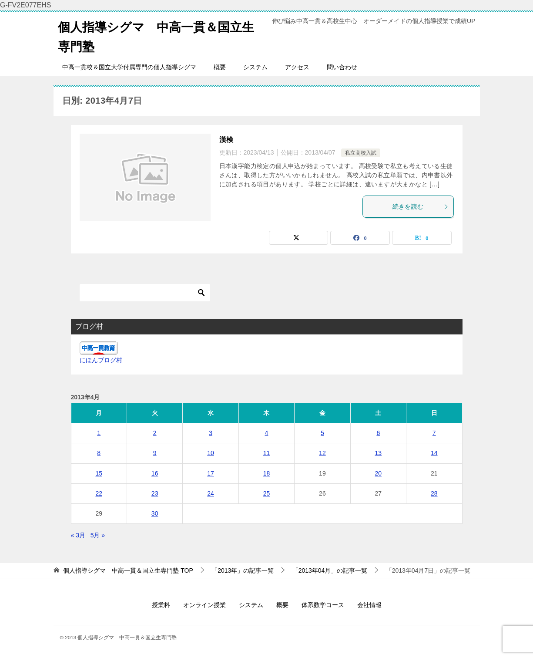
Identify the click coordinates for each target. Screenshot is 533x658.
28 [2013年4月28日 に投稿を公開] (434, 493)
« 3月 (78, 535)
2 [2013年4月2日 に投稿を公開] (155, 432)
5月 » (98, 535)
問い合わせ (342, 67)
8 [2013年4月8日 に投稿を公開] (99, 452)
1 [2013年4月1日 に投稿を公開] (99, 432)
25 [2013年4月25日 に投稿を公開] (266, 493)
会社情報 (369, 604)
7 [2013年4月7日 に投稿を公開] (434, 432)
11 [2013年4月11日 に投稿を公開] (266, 452)
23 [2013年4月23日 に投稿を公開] (154, 493)
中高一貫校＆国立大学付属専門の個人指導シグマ (129, 67)
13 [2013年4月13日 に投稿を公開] (378, 452)
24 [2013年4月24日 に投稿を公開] (210, 493)
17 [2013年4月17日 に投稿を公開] (210, 473)
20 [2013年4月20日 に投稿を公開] (378, 473)
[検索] (145, 292)
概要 (220, 67)
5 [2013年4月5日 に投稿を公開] (322, 432)
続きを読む (420, 206)
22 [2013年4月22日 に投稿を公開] (98, 493)
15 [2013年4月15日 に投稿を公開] (98, 473)
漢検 (226, 139)
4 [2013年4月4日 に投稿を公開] (266, 432)
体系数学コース (323, 604)
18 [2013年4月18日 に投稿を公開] (266, 473)
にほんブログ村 (101, 360)
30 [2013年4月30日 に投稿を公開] (154, 513)
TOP (128, 570)
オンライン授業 (204, 604)
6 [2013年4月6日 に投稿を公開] (378, 432)
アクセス (297, 67)
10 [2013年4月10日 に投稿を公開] (210, 452)
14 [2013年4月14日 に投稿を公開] (434, 452)
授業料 (161, 604)
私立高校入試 (360, 153)
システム (255, 67)
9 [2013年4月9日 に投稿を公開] (155, 452)
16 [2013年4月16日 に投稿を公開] (154, 473)
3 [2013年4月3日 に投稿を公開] (210, 432)
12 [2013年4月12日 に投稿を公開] (322, 452)
